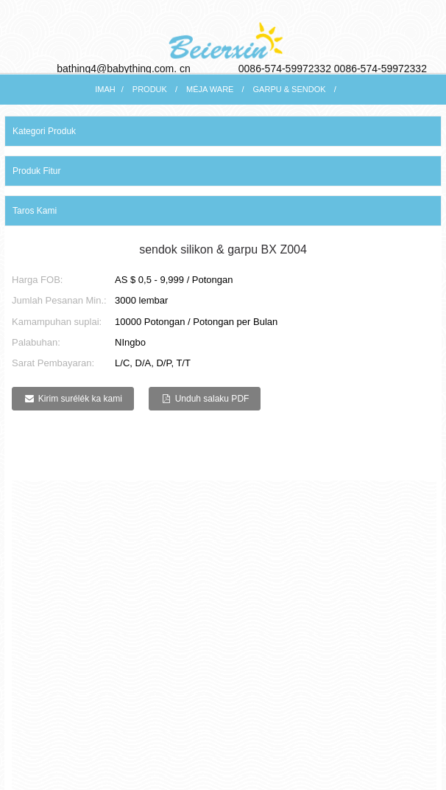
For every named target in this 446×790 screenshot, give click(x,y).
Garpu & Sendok (289, 89)
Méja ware (209, 89)
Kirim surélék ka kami (80, 399)
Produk (149, 89)
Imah (105, 89)
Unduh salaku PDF (212, 399)
